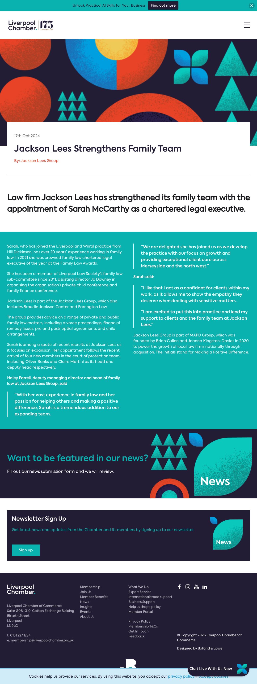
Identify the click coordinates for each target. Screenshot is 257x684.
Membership (90, 587)
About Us (87, 616)
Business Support (141, 602)
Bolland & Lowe (210, 648)
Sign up (26, 550)
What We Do (138, 587)
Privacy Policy (139, 621)
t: (18, 635)
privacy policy (181, 676)
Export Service (140, 592)
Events (85, 612)
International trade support (150, 597)
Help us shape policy (144, 607)
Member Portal (140, 612)
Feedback (136, 636)
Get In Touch (138, 631)
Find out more (163, 5)
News (84, 602)
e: (40, 640)
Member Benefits (94, 597)
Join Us (85, 592)
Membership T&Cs (143, 626)
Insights (86, 607)
